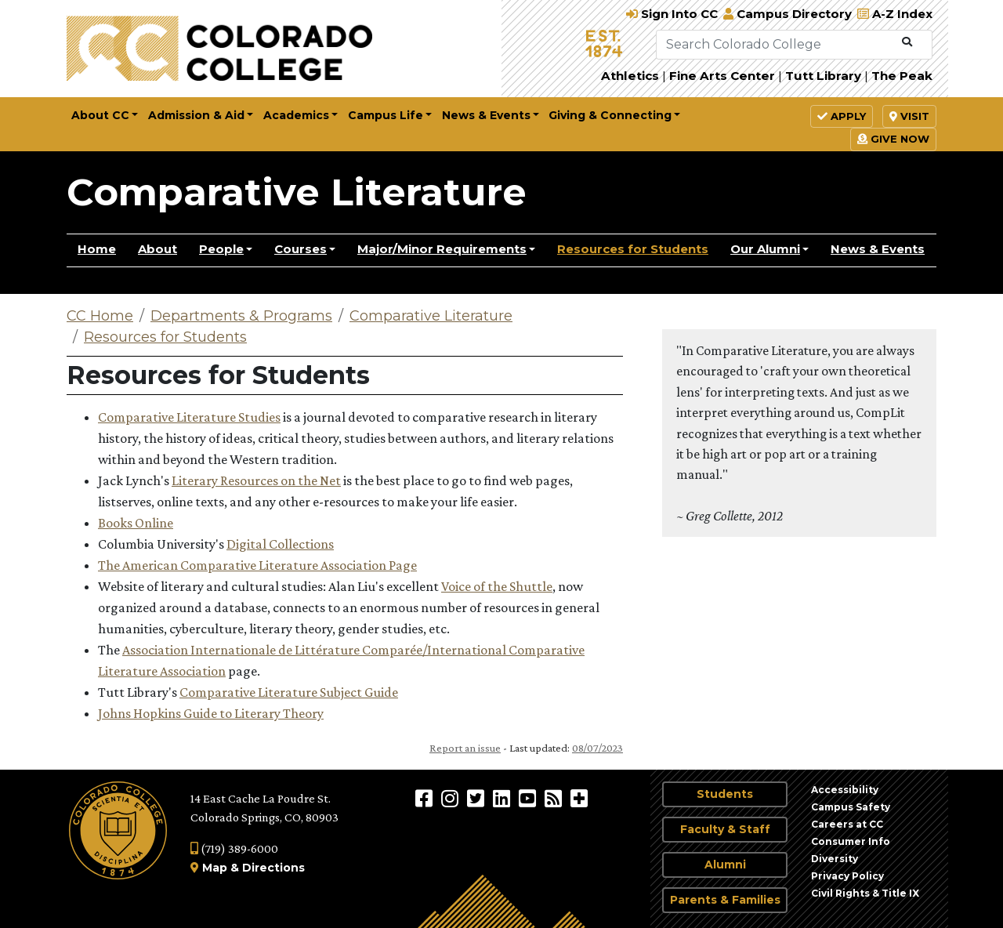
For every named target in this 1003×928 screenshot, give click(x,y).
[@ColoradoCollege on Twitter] (478, 797)
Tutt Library (823, 75)
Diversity (834, 859)
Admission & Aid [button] (196, 115)
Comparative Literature (297, 192)
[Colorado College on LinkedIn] (503, 797)
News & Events (878, 248)
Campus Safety (850, 807)
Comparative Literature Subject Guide (288, 692)
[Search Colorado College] (776, 45)
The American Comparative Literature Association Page (257, 565)
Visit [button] (909, 116)
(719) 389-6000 (234, 848)
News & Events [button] (486, 115)
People (221, 248)
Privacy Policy (847, 876)
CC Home (100, 315)
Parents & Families (725, 900)
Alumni (725, 864)
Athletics (630, 75)
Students (725, 794)
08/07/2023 (597, 747)
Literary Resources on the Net (256, 480)
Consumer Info (850, 841)
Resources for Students (632, 248)
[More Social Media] (579, 797)
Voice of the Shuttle (496, 586)
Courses (300, 248)
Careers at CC (847, 824)
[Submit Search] (907, 42)
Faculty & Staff (725, 829)
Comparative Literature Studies (189, 417)
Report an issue (465, 747)
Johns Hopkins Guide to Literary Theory (211, 713)
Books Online (135, 523)
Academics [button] (296, 115)
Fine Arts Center (722, 75)
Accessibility (844, 790)
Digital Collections (280, 544)
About (157, 248)
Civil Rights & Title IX (865, 893)
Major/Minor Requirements (442, 248)
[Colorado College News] (555, 797)
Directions (273, 868)
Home (97, 248)
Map (214, 868)
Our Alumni (765, 248)
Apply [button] (841, 116)
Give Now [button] (893, 138)
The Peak (901, 75)
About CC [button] (100, 115)
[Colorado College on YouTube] (529, 797)
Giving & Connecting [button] (610, 115)
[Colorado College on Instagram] (452, 797)
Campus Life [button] (385, 115)
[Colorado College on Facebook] (426, 797)
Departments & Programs (241, 315)
